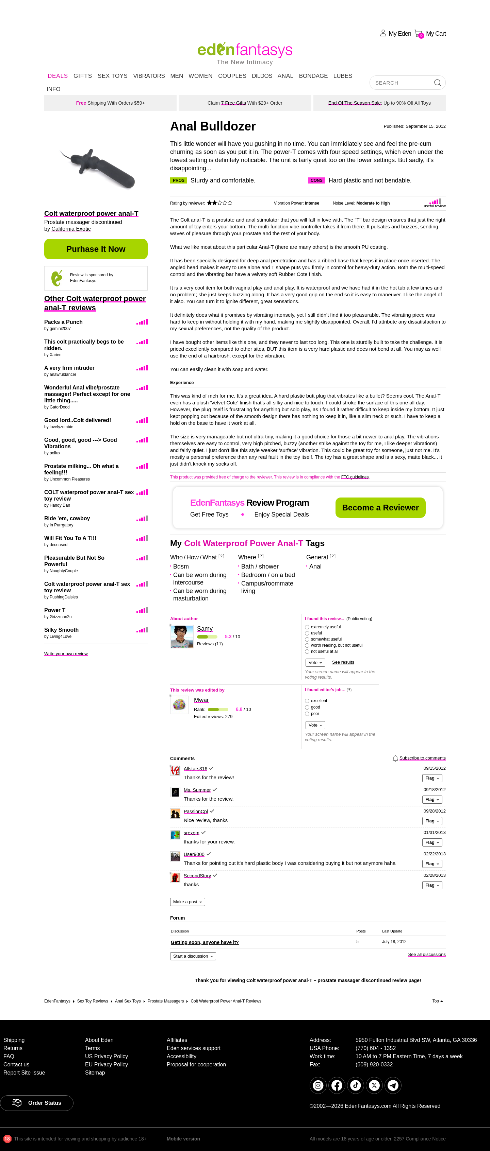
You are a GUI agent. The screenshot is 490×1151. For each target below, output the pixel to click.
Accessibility (181, 1056)
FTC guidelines (355, 477)
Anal (286, 76)
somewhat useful (326, 639)
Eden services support (193, 1048)
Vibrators (149, 76)
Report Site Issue (24, 1073)
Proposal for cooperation (196, 1064)
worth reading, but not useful (336, 645)
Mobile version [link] (183, 1138)
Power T (54, 610)
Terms (92, 1048)
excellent (319, 700)
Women (201, 76)
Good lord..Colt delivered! (77, 420)
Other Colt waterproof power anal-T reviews (95, 303)
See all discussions (427, 954)
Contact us (16, 1064)
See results (343, 662)
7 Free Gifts (233, 103)
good (315, 707)
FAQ (8, 1056)
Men (176, 76)
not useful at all (325, 651)
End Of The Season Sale (354, 103)
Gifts (83, 76)
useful (316, 633)
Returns (12, 1048)
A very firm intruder (69, 368)
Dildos (262, 76)
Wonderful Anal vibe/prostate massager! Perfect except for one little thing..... (87, 394)
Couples (232, 76)
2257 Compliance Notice (420, 1138)
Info (54, 89)
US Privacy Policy (106, 1056)
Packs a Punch (63, 322)
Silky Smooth (61, 630)
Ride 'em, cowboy (67, 518)
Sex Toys (113, 76)
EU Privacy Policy (106, 1064)
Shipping (13, 1040)
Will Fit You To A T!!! (70, 538)
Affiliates (177, 1040)
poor (315, 713)
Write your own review (66, 653)
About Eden (99, 1040)
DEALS (58, 76)
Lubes (343, 76)
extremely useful (326, 627)
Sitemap (95, 1073)
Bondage (313, 76)
